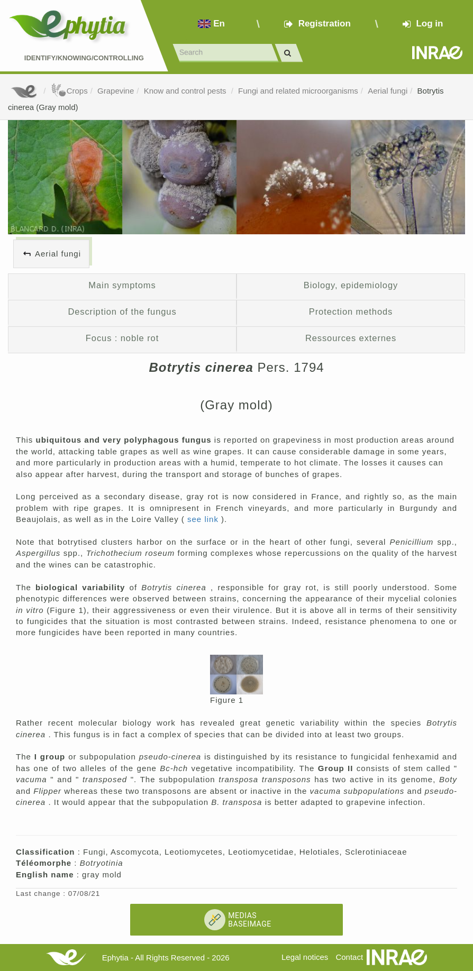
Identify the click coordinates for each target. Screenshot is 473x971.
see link (204, 519)
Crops (69, 90)
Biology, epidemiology (351, 285)
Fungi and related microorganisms (298, 90)
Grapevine (115, 90)
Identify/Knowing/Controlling (84, 58)
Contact (349, 956)
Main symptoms (122, 285)
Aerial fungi (387, 90)
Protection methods (351, 311)
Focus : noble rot (122, 338)
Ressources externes (350, 338)
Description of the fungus (122, 311)
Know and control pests (186, 90)
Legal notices (304, 956)
